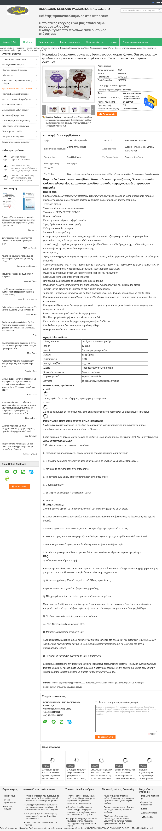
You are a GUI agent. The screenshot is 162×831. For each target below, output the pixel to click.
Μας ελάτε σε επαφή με (150, 797)
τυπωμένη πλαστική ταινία (13, 137)
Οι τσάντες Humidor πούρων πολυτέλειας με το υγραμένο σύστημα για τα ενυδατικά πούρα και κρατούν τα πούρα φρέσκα (81, 811)
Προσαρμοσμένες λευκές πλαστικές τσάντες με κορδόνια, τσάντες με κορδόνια (119, 809)
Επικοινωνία (109, 114)
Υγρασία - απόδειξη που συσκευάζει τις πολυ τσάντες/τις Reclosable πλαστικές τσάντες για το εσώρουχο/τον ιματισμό (42, 798)
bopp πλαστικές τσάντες (12, 105)
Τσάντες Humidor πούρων (13, 65)
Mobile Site (147, 817)
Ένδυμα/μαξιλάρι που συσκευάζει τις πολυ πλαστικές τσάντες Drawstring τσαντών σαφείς (41, 816)
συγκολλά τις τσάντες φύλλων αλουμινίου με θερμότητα (119, 683)
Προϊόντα (27, 42)
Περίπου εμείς (10, 796)
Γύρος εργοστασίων (70, 42)
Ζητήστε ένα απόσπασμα (135, 42)
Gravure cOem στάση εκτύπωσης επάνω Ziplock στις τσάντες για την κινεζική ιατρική (24, 168)
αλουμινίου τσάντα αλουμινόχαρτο (16, 99)
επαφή (113, 42)
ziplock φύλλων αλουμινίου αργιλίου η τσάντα (62, 687)
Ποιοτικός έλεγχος (95, 42)
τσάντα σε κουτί (8, 75)
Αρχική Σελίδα (10, 42)
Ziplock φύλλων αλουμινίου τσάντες (42, 48)
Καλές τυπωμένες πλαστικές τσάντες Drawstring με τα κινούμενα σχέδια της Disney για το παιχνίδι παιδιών (119, 799)
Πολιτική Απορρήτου (8, 828)
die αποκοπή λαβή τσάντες (13, 115)
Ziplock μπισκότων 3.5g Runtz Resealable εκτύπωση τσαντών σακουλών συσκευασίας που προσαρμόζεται (125, 776)
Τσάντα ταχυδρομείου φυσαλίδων (16, 142)
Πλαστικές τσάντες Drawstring (14, 70)
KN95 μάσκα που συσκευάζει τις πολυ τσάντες (41, 823)
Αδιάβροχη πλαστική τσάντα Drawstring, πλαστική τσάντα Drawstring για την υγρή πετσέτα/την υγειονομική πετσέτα (118, 820)
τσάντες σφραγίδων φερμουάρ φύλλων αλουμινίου (73, 683)
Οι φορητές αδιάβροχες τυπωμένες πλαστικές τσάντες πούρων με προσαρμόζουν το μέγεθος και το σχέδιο (82, 822)
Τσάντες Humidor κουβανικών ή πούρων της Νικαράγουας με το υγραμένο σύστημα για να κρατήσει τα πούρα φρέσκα (80, 799)
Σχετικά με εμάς (46, 42)
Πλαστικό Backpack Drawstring (15, 94)
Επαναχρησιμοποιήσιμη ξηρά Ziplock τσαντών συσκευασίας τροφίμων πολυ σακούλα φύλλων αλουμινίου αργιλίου (41, 807)
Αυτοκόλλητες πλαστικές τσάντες (16, 121)
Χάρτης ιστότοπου (149, 813)
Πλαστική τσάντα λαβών (12, 131)
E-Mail (144, 809)
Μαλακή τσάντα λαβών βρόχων (15, 110)
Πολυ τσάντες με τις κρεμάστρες (15, 126)
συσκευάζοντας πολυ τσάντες (14, 59)
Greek (157, 2)
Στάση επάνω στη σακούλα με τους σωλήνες (17, 82)
